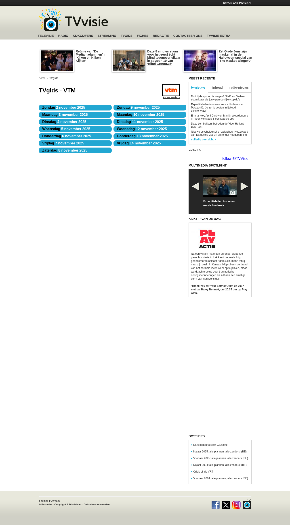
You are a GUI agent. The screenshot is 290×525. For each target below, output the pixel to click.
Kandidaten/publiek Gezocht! (210, 444)
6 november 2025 (66, 136)
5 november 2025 (66, 129)
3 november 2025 (65, 115)
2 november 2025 (63, 107)
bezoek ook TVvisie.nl (237, 3)
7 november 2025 (63, 143)
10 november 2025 (140, 115)
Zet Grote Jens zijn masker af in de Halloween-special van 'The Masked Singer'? (235, 56)
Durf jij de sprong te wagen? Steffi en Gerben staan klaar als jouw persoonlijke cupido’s (218, 98)
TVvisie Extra (218, 36)
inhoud (217, 87)
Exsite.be (46, 504)
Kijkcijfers (83, 36)
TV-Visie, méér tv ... (73, 19)
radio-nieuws (239, 87)
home (42, 78)
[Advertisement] (187, 21)
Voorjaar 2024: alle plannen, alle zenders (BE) (220, 478)
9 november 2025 (138, 107)
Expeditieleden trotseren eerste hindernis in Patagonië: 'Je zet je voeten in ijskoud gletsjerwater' (217, 107)
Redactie (161, 36)
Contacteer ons (187, 36)
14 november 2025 (139, 143)
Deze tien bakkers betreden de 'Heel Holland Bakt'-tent (217, 125)
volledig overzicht (202, 139)
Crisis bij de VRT (203, 471)
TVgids (126, 36)
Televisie (46, 36)
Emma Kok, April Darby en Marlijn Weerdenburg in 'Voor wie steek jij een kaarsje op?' (219, 117)
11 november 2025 (140, 122)
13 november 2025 (142, 136)
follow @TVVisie (235, 158)
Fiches (142, 36)
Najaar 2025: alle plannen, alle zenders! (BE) (220, 451)
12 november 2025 (142, 129)
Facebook (215, 504)
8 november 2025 (64, 150)
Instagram (236, 504)
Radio (63, 36)
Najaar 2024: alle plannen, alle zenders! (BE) (220, 465)
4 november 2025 (64, 122)
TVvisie (247, 504)
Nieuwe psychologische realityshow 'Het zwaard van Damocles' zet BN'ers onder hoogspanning (219, 133)
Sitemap (43, 500)
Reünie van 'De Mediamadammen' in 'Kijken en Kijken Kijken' (91, 56)
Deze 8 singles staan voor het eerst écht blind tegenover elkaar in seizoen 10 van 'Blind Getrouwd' (164, 57)
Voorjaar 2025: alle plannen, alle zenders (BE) (220, 458)
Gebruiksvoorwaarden (97, 504)
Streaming (107, 36)
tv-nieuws (198, 87)
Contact (55, 500)
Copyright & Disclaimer (68, 504)
